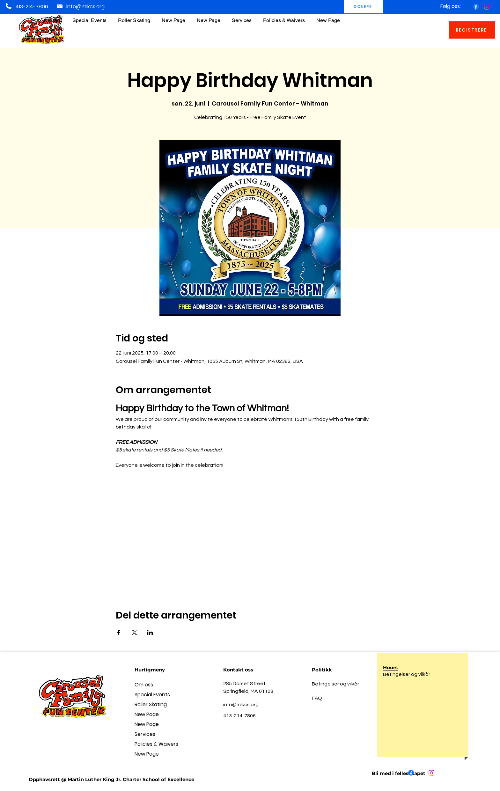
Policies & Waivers (156, 744)
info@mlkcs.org (85, 6)
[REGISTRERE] (472, 30)
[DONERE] (363, 6)
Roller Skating (151, 704)
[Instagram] (487, 7)
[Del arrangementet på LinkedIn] (150, 632)
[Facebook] (476, 7)
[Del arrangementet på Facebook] (119, 632)
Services (145, 734)
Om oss (144, 684)
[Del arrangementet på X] (134, 632)
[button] (284, 17)
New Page (147, 714)
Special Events (152, 694)
